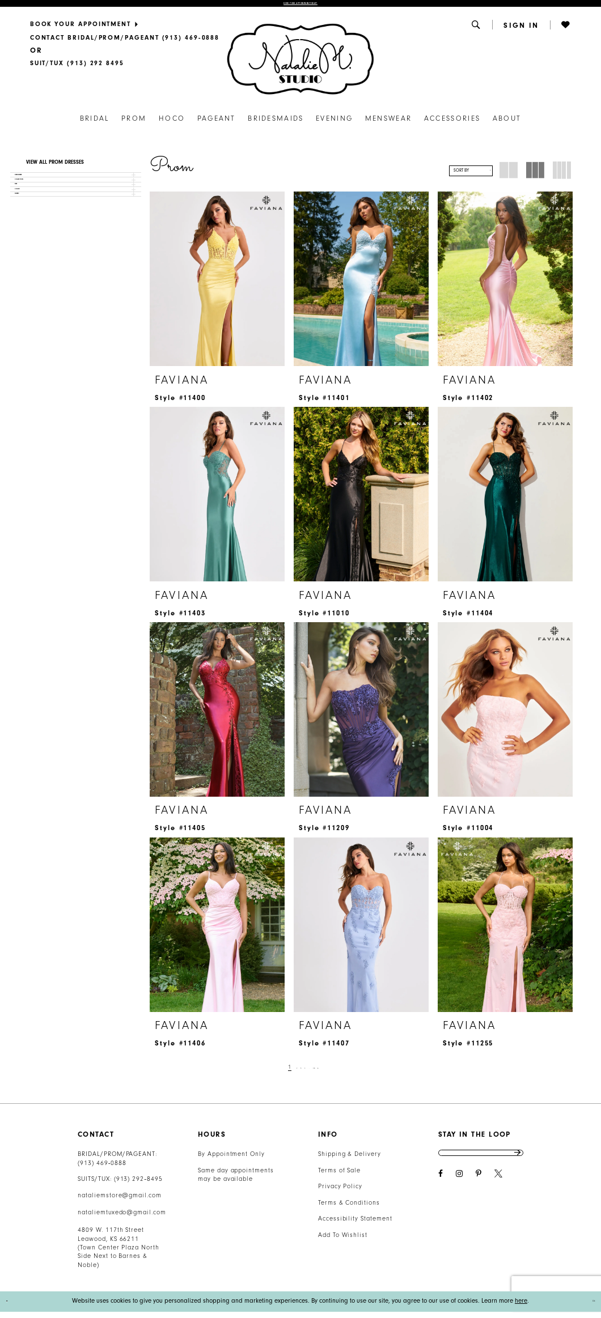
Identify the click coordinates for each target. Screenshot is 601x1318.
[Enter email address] (480, 1166)
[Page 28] (327, 1074)
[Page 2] (282, 1074)
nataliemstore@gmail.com (120, 1201)
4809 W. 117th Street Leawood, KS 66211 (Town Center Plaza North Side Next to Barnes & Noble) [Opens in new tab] (118, 1254)
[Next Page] (339, 1074)
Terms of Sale (339, 1176)
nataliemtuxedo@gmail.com (122, 1219)
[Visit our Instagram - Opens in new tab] (459, 1192)
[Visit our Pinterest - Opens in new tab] (478, 1192)
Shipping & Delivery (349, 1160)
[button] (477, 31)
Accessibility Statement (355, 1225)
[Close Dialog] (12, 1307)
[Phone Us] (124, 44)
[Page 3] (293, 1074)
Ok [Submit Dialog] (587, 1307)
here (521, 1307)
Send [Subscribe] (515, 1166)
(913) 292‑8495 (138, 1185)
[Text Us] (77, 70)
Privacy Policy (340, 1193)
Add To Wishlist (342, 1241)
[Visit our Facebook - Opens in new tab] (440, 1192)
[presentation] (217, 285)
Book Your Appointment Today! (300, 7)
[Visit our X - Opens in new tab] (498, 1192)
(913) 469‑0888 (102, 1169)
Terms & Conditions (349, 1209)
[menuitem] (124, 31)
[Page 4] (303, 1074)
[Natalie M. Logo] (300, 65)
